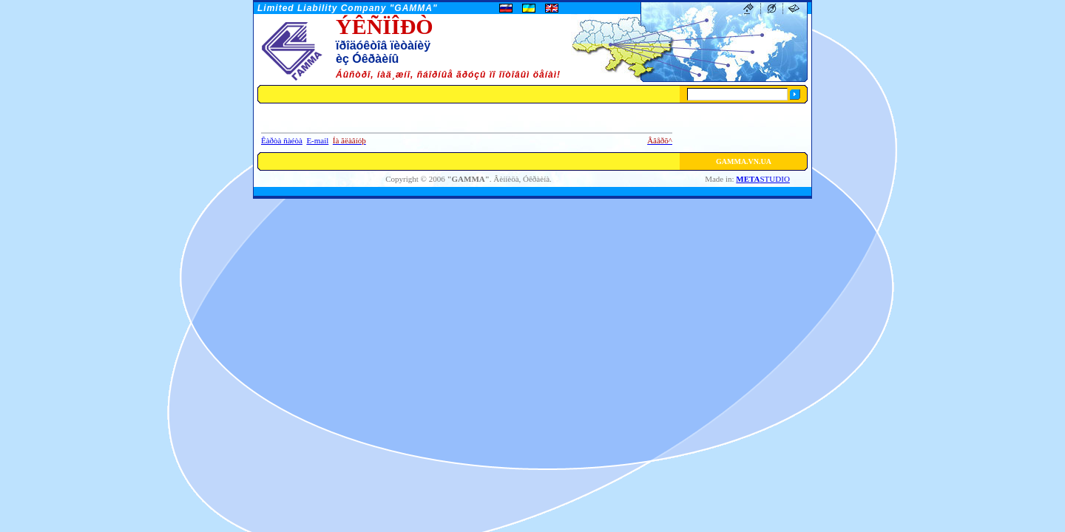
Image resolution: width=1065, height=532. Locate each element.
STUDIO (763, 178)
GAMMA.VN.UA (743, 161)
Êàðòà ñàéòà (281, 140)
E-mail (317, 140)
